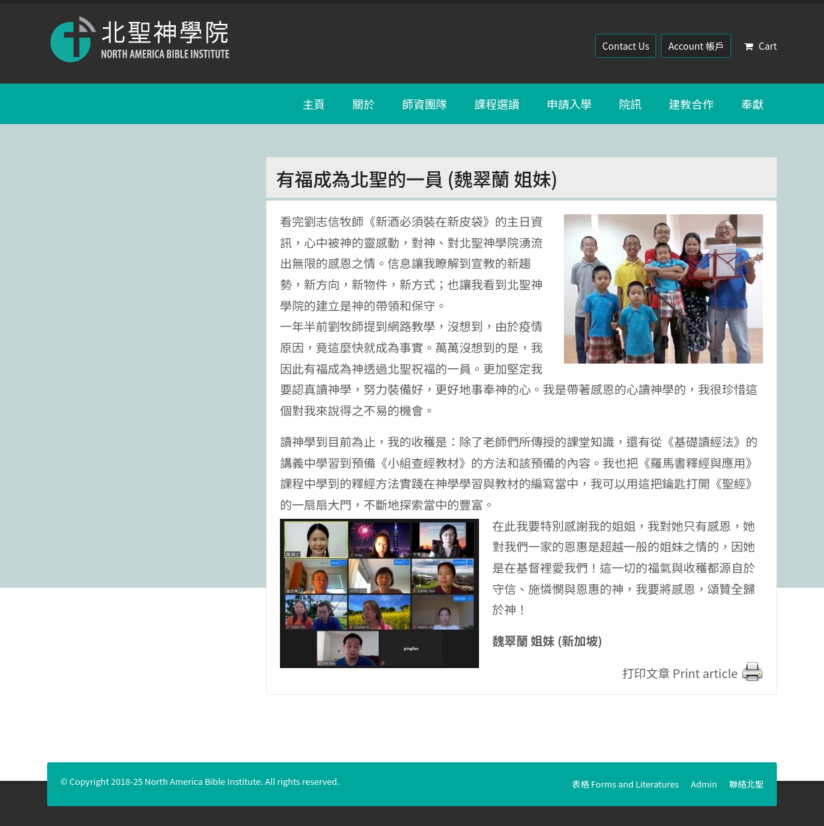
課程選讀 (496, 104)
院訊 (630, 104)
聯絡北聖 (746, 784)
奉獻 (752, 104)
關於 (363, 104)
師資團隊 (424, 104)
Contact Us (626, 45)
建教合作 (691, 104)
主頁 (314, 104)
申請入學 (569, 104)
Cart (760, 45)
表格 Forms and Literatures (625, 784)
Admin (704, 784)
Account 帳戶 (696, 45)
